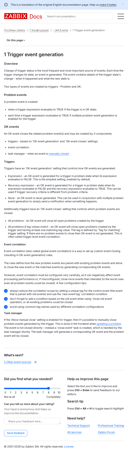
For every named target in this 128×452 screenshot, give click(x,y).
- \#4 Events (60, 30)
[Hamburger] (121, 16)
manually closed (59, 153)
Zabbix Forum (106, 432)
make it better (108, 4)
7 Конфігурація (39, 30)
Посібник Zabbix (14, 30)
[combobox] (79, 16)
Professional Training (111, 425)
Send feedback (16, 433)
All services (74, 432)
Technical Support (78, 425)
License (69, 446)
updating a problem (109, 323)
